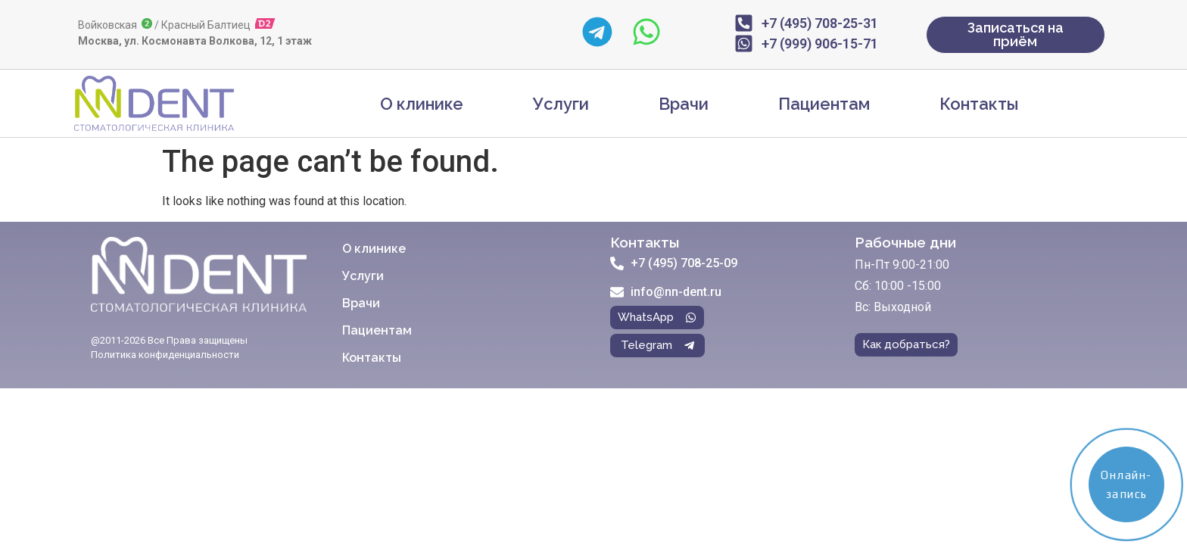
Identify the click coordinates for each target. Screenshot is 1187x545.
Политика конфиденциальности (165, 354)
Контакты (978, 104)
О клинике (421, 104)
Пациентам (824, 104)
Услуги (561, 104)
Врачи (684, 104)
